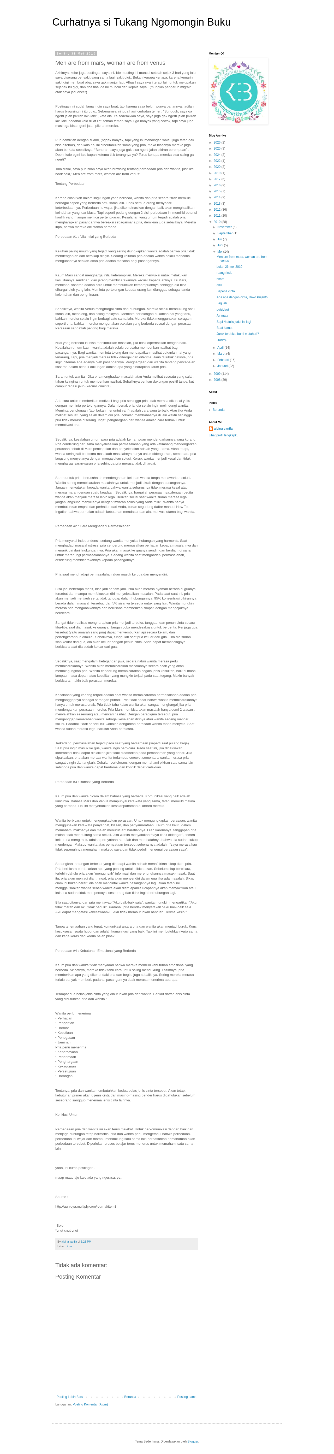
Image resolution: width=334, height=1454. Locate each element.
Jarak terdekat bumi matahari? (238, 334)
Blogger (193, 1441)
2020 (218, 167)
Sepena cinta (226, 291)
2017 (218, 179)
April (220, 347)
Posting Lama (186, 1397)
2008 (218, 380)
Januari (223, 366)
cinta (69, 1246)
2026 (218, 142)
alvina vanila (223, 428)
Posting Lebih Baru (70, 1397)
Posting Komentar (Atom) (90, 1404)
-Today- (222, 340)
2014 (218, 197)
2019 (218, 173)
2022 (218, 161)
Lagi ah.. (223, 303)
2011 (218, 215)
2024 (218, 155)
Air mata (222, 315)
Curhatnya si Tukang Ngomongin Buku (141, 22)
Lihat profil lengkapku (223, 435)
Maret (221, 353)
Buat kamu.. (225, 328)
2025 (218, 148)
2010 (218, 222)
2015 (218, 191)
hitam (220, 279)
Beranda (130, 1397)
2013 (218, 203)
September (225, 233)
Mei (220, 251)
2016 (218, 185)
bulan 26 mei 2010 (229, 267)
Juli (220, 239)
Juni (220, 245)
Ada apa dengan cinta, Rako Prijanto (242, 297)
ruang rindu (224, 273)
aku (219, 285)
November (225, 227)
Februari (223, 360)
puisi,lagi (223, 309)
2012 (218, 209)
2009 (218, 374)
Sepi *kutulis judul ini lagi (234, 322)
